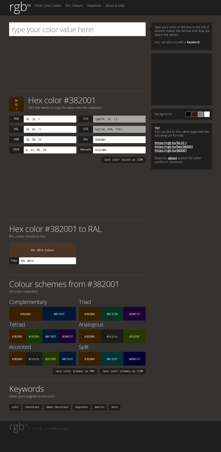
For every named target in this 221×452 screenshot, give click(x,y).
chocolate (32, 407)
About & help (115, 5)
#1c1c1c (112, 336)
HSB (16, 139)
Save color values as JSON (123, 159)
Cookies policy (57, 428)
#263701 (134, 336)
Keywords (94, 5)
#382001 (25, 314)
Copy (14, 260)
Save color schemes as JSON (123, 371)
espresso (81, 407)
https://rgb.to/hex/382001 (174, 147)
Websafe (85, 149)
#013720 (112, 314)
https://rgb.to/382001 (171, 150)
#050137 (134, 359)
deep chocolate (57, 407)
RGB (16, 118)
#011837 (59, 314)
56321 (16, 104)
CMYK (16, 149)
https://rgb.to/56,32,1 (171, 143)
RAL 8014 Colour (42, 250)
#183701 (34, 336)
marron (99, 407)
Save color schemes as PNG (75, 371)
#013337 (112, 359)
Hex (85, 139)
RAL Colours (74, 5)
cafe (15, 407)
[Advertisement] (77, 64)
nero (114, 407)
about (172, 158)
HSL (16, 128)
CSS (85, 118)
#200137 (134, 314)
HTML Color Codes (48, 5)
